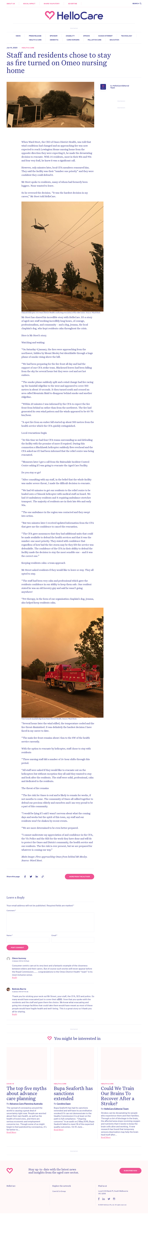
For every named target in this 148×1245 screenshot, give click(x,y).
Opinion (86, 36)
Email (54, 935)
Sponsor (53, 36)
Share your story (52, 4)
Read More (11, 1132)
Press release (35, 36)
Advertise (72, 4)
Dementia (54, 40)
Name (10, 935)
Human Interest (105, 36)
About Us (11, 4)
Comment (11, 910)
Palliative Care (94, 40)
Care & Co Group (59, 1191)
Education (114, 40)
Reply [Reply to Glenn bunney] (14, 977)
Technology (126, 36)
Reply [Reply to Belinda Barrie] (14, 1014)
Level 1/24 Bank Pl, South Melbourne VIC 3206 (113, 1192)
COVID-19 (10, 1084)
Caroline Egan (64, 1103)
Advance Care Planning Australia (26, 1103)
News (18, 36)
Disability (70, 36)
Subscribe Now (130, 1171)
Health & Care (35, 40)
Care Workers (73, 40)
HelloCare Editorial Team (119, 87)
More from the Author (79, 877)
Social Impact (29, 4)
